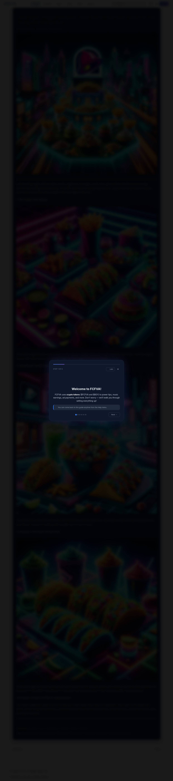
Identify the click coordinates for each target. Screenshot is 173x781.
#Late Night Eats (47, 733)
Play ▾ (59, 4)
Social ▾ (91, 4)
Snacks (73, 728)
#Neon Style (62, 733)
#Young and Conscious (120, 733)
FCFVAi (43, 29)
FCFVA (10, 3)
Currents (47, 4)
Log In (164, 4)
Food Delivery (51, 728)
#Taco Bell (89, 733)
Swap (79, 4)
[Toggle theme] (156, 3)
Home (36, 4)
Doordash (32, 728)
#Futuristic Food (29, 733)
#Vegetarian (101, 733)
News (69, 4)
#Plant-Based (76, 733)
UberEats (83, 728)
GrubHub (64, 728)
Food (41, 728)
